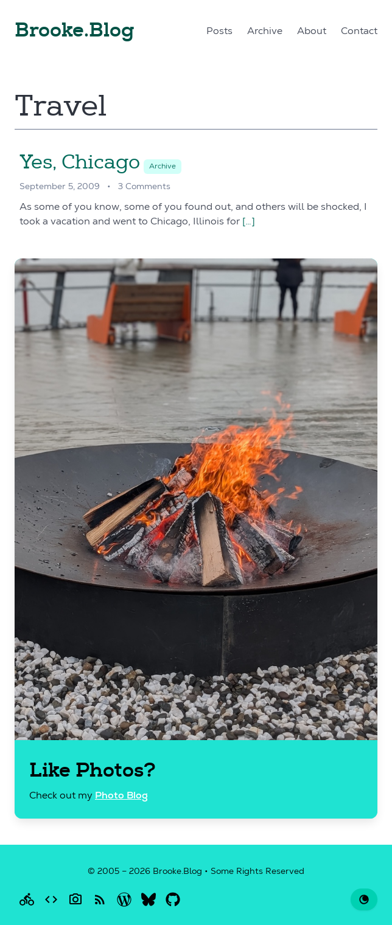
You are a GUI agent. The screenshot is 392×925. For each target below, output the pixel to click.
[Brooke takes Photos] (75, 899)
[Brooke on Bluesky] (148, 899)
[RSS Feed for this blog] (100, 899)
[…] (248, 222)
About (311, 31)
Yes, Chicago (79, 162)
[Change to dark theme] (364, 899)
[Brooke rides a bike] (26, 899)
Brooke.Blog (75, 30)
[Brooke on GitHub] (173, 899)
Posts (219, 31)
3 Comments (144, 187)
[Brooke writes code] (51, 899)
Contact (359, 31)
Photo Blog (121, 797)
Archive (264, 31)
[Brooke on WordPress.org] (124, 899)
